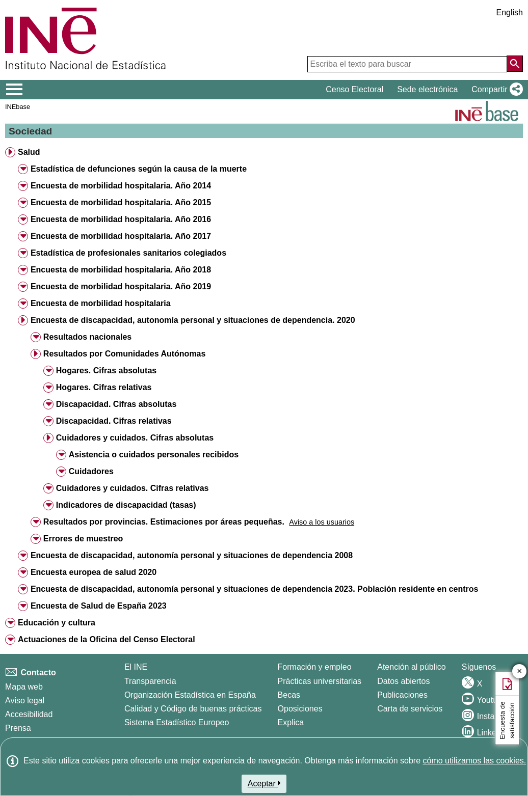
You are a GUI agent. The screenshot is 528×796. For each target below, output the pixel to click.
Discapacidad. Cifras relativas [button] (114, 421)
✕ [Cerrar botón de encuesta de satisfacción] (519, 671)
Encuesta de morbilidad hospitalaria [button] (101, 303)
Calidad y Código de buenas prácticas (193, 708)
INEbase (17, 107)
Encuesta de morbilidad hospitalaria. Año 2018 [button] (121, 269)
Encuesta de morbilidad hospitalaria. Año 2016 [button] (121, 219)
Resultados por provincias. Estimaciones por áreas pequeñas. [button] (163, 521)
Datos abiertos (403, 681)
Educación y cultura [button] (56, 622)
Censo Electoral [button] (354, 89)
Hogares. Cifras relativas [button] (104, 387)
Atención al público (411, 667)
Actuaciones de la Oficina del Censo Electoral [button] (106, 639)
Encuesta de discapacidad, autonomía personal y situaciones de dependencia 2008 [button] (192, 555)
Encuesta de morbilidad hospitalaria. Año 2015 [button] (121, 202)
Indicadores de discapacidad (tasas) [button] (126, 505)
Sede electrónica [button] (427, 89)
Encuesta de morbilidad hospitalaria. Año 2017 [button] (121, 236)
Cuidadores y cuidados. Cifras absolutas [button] (135, 437)
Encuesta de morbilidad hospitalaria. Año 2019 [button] (121, 286)
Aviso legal (24, 700)
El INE (135, 667)
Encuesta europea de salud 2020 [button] (93, 572)
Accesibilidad (28, 714)
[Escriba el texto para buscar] (407, 64)
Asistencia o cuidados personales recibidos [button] (154, 454)
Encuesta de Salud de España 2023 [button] (99, 605)
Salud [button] (29, 152)
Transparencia (150, 681)
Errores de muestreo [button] (83, 538)
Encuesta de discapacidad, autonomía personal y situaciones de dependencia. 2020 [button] (193, 320)
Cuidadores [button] (91, 471)
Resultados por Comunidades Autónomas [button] (124, 353)
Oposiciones (300, 708)
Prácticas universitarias (320, 681)
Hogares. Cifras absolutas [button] (106, 370)
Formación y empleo (315, 667)
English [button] (509, 12)
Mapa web (24, 686)
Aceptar (264, 783)
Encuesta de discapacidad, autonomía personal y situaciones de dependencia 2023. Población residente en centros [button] (255, 589)
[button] (495, 89)
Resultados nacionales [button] (87, 337)
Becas (289, 695)
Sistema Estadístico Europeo (176, 722)
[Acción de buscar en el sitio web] (515, 64)
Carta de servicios (409, 708)
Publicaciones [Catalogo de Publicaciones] (402, 695)
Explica (291, 722)
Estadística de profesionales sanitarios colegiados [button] (128, 253)
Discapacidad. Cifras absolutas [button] (116, 404)
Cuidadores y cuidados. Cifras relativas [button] (132, 488)
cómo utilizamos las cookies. (474, 760)
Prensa (18, 728)
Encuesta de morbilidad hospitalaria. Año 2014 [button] (121, 185)
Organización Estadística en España (190, 695)
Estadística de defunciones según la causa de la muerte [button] (139, 168)
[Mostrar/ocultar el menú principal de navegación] (14, 89)
